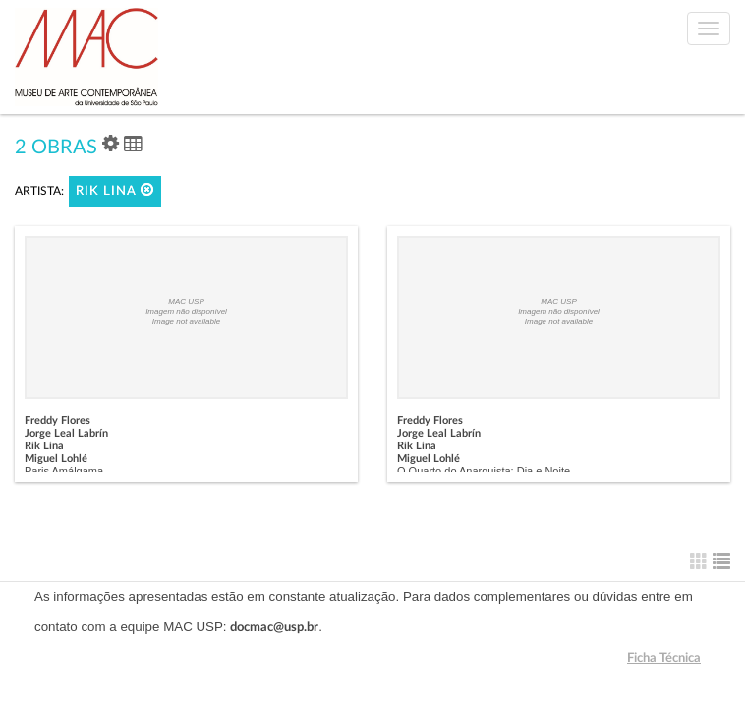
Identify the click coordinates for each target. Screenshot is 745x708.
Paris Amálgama (64, 471)
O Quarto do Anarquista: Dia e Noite (483, 471)
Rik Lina (115, 190)
